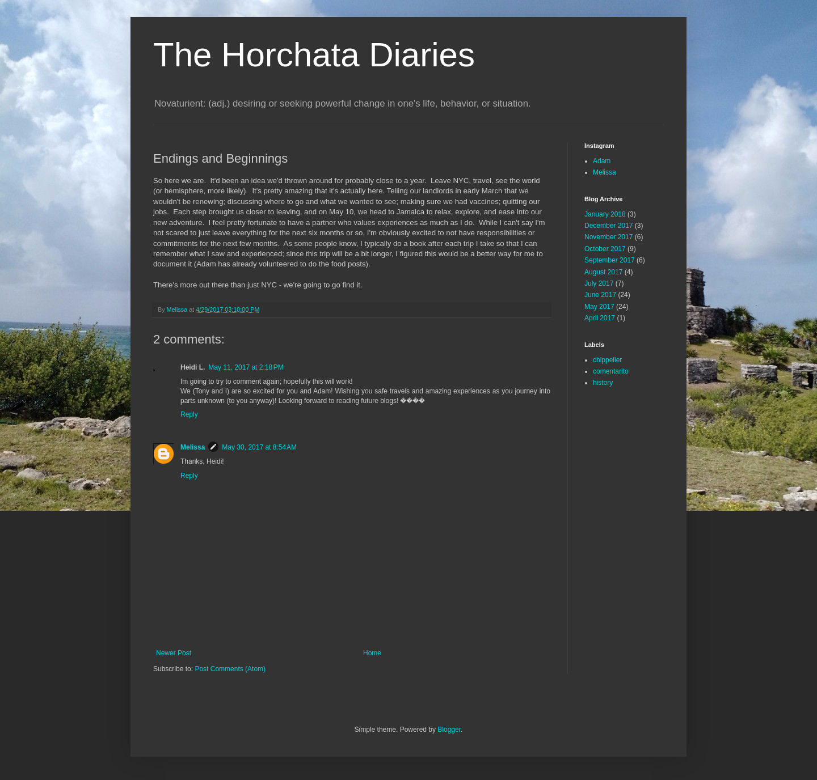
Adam (601, 161)
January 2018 (605, 214)
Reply (189, 414)
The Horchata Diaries (314, 55)
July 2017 (598, 283)
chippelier (607, 360)
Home (372, 653)
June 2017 (600, 295)
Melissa (192, 447)
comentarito (611, 371)
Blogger (449, 730)
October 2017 (605, 249)
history (603, 383)
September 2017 (609, 260)
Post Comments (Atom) (230, 669)
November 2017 (608, 237)
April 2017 (599, 318)
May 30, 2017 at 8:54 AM (259, 447)
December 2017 (608, 226)
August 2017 (603, 272)
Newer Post (173, 653)
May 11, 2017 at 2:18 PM (245, 367)
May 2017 (599, 307)
